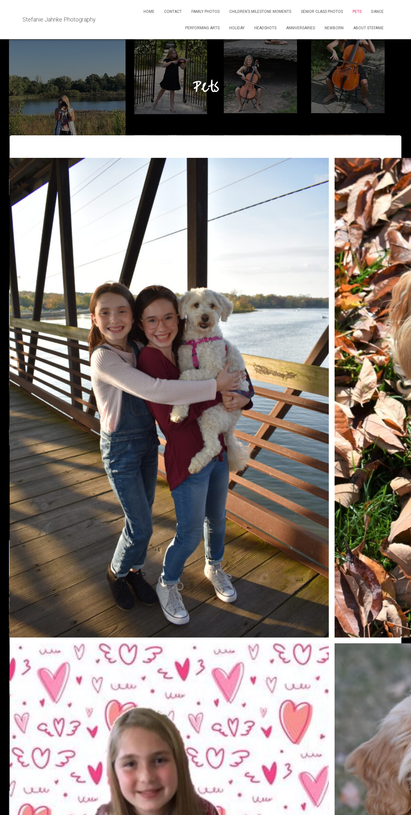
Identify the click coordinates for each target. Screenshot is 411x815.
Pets (357, 11)
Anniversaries (300, 28)
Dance (377, 11)
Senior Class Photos (322, 11)
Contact (173, 11)
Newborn (334, 28)
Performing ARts (202, 28)
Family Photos (205, 11)
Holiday (237, 28)
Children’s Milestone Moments (260, 11)
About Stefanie (368, 28)
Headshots (265, 28)
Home (149, 11)
